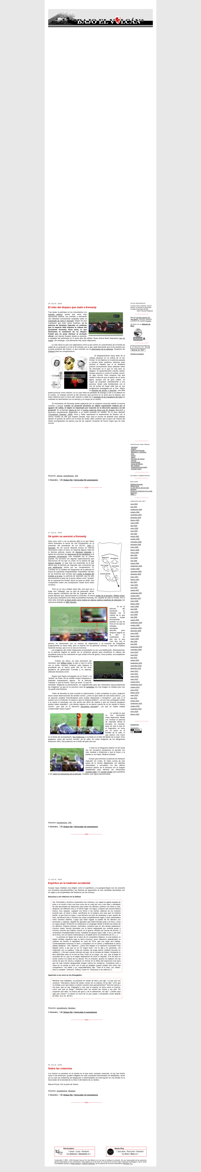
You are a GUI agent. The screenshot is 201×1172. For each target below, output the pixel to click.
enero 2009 (134, 633)
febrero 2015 (135, 692)
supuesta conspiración (57, 556)
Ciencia (133, 460)
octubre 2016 (135, 706)
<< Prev (125, 1154)
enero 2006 (134, 547)
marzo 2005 (135, 523)
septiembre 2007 (136, 593)
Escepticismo (135, 462)
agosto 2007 (135, 590)
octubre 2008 (135, 625)
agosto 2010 (135, 660)
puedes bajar (91, 772)
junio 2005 (134, 531)
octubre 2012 (135, 682)
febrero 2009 (135, 636)
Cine (132, 454)
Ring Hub (131, 1151)
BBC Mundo (71, 602)
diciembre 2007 (136, 598)
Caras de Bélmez (137, 464)
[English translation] (137, 354)
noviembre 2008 (136, 628)
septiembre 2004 (136, 509)
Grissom (51, 351)
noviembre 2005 (136, 542)
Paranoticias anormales (139, 467)
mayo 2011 (134, 674)
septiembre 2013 (136, 684)
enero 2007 (134, 577)
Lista (78, 1151)
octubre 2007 (135, 596)
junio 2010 (134, 655)
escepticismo (68, 476)
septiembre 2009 (136, 647)
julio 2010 (134, 657)
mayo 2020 (134, 711)
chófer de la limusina (104, 596)
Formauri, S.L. (128, 1163)
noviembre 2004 (136, 515)
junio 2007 (134, 587)
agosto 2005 (135, 536)
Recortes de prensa (137, 459)
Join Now (121, 1151)
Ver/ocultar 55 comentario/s (86, 480)
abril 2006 (134, 555)
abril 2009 (134, 641)
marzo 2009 (135, 639)
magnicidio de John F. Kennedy (61, 321)
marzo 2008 (135, 606)
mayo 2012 (134, 679)
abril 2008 (134, 609)
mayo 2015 (134, 695)
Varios (133, 457)
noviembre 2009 (136, 649)
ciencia (59, 476)
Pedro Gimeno (76, 1163)
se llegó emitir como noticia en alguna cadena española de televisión (93, 600)
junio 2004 (134, 504)
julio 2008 (134, 617)
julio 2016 (134, 698)
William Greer (118, 596)
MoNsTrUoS (135, 486)
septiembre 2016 (136, 703)
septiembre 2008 (136, 622)
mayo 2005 (134, 528)
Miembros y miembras (138, 452)
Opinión (133, 449)
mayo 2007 (134, 585)
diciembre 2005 (136, 544)
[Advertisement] (99, 294)
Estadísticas (135, 724)
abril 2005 (134, 526)
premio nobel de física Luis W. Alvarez (99, 410)
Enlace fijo (68, 480)
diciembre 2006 (136, 574)
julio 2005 (134, 534)
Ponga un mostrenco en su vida (141, 491)
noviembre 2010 (136, 666)
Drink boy (134, 493)
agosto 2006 (135, 563)
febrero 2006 (135, 550)
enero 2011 (134, 671)
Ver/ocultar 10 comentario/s (86, 1095)
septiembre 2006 (136, 566)
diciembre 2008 (136, 631)
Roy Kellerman (78, 737)
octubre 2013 (135, 687)
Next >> (134, 1154)
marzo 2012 (135, 676)
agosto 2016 (135, 701)
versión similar (107, 772)
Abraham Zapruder (84, 552)
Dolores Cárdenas (88, 1163)
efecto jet (72, 410)
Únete (72, 1151)
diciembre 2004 (136, 517)
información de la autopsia (102, 349)
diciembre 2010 (136, 668)
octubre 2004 (135, 512)
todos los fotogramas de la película (67, 774)
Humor (133, 455)
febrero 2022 (135, 714)
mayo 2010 (134, 652)
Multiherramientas (137, 484)
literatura (71, 1008)
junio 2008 (134, 614)
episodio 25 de (108, 397)
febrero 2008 (135, 604)
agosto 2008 (135, 620)
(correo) (148, 321)
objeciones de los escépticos (79, 554)
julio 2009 (134, 644)
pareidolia (90, 687)
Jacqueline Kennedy (89, 706)
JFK (76, 476)
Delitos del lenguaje (137, 450)
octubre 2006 (135, 569)
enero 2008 (134, 601)
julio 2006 (134, 561)
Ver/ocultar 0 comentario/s (85, 1012)
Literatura (134, 447)
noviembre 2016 (136, 709)
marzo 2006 (135, 552)
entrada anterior (55, 314)
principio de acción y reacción (104, 390)
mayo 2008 (134, 612)
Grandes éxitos (136, 469)
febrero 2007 (135, 579)
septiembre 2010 (136, 663)
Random (85, 1151)
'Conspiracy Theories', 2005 (60, 414)
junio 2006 (134, 558)
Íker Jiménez (135, 465)
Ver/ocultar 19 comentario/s (86, 827)
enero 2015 (134, 690)
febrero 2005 (135, 520)
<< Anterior (72, 1154)
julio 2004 (134, 507)
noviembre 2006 (136, 571)
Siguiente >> (84, 1154)
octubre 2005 (135, 539)
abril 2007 (134, 582)
